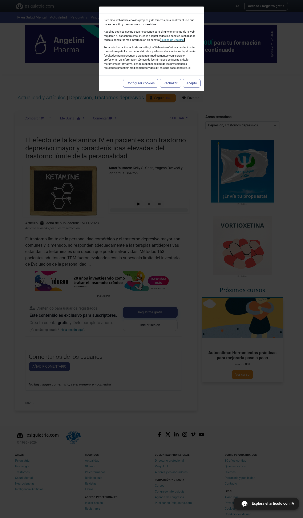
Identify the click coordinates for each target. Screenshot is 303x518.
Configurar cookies (141, 83)
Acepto (191, 83)
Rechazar (170, 83)
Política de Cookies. (172, 39)
